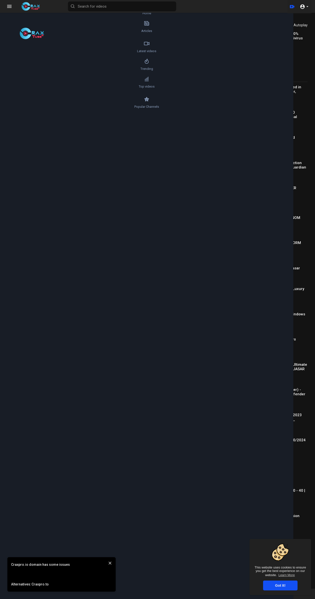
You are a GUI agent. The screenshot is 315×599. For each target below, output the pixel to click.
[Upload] (291, 6)
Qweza (55, 314)
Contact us (256, 596)
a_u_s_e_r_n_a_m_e (68, 363)
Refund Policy (154, 596)
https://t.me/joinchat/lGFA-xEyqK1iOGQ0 (65, 249)
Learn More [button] (286, 575)
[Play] (41, 118)
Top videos (13, 92)
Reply (74, 326)
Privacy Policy (215, 596)
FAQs (173, 596)
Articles (13, 31)
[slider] (97, 118)
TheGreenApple (63, 185)
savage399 (58, 339)
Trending (13, 72)
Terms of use (191, 596)
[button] (304, 6)
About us (237, 596)
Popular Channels (13, 112)
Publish (204, 301)
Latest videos (13, 52)
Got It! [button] (280, 585)
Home (13, 11)
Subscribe (199, 188)
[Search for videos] (149, 6)
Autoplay (301, 25)
